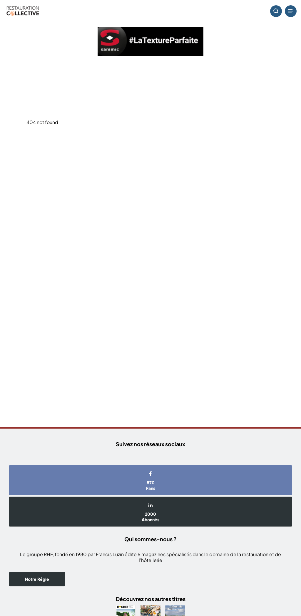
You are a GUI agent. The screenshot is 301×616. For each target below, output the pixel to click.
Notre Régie (37, 579)
